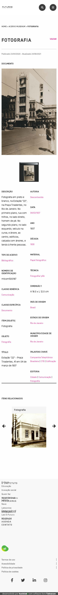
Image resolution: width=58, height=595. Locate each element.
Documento (7, 310)
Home (4, 26)
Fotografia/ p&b (37, 276)
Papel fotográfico (38, 260)
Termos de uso (8, 559)
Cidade (33, 377)
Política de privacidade (12, 567)
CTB (42, 361)
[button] (4, 426)
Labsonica (6, 508)
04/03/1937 (35, 213)
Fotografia (6, 342)
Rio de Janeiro (36, 323)
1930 (32, 244)
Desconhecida (36, 197)
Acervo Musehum (17, 26)
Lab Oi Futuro (8, 514)
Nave (4, 504)
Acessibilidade (8, 563)
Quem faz (6, 494)
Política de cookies (10, 571)
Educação (6, 486)
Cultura (5, 482)
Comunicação (8, 294)
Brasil (33, 307)
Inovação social (9, 490)
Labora (5, 500)
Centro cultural (9, 510)
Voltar (53, 39)
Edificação (51, 361)
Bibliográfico (7, 260)
